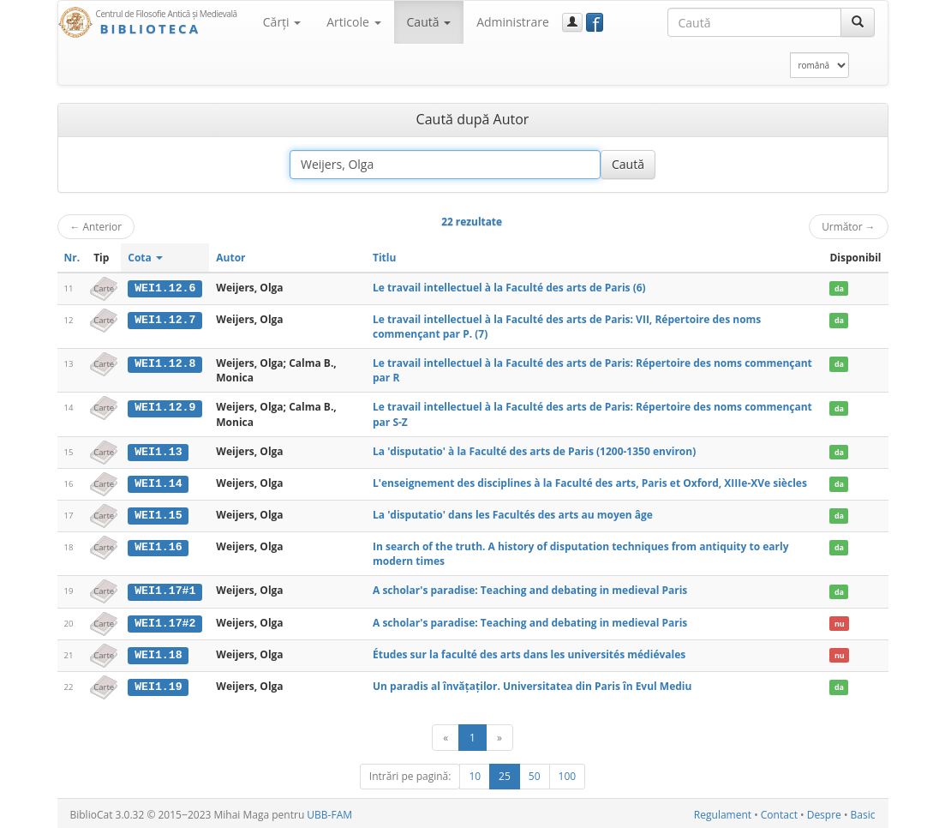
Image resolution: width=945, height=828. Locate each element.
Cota (145, 257)
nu (839, 621)
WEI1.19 (158, 684)
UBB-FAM (329, 812)
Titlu (384, 257)
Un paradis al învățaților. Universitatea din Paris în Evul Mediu (532, 683)
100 (568, 773)
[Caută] (857, 22)
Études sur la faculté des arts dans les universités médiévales (529, 652)
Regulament (722, 812)
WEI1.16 (158, 546)
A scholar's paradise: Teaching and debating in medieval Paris (530, 589)
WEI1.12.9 (165, 407)
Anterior (96, 226)
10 (475, 773)
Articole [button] (353, 22)
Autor (230, 257)
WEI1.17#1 (165, 589)
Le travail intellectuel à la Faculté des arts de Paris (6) (509, 287)
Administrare (512, 22)
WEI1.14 (158, 482)
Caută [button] (429, 22)
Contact (779, 812)
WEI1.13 (158, 451)
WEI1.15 (158, 514)
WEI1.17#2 (165, 621)
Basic (863, 812)
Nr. (72, 257)
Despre (824, 812)
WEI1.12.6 (165, 288)
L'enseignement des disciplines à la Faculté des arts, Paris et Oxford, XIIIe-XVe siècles (590, 482)
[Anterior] (445, 735)
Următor (848, 226)
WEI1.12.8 (165, 363)
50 (535, 773)
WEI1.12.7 (165, 319)
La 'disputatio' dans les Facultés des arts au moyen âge (513, 514)
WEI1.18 (158, 653)
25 (505, 773)
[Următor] (499, 735)
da (839, 288)
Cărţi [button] (282, 22)
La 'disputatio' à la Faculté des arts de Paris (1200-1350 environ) (534, 450)
